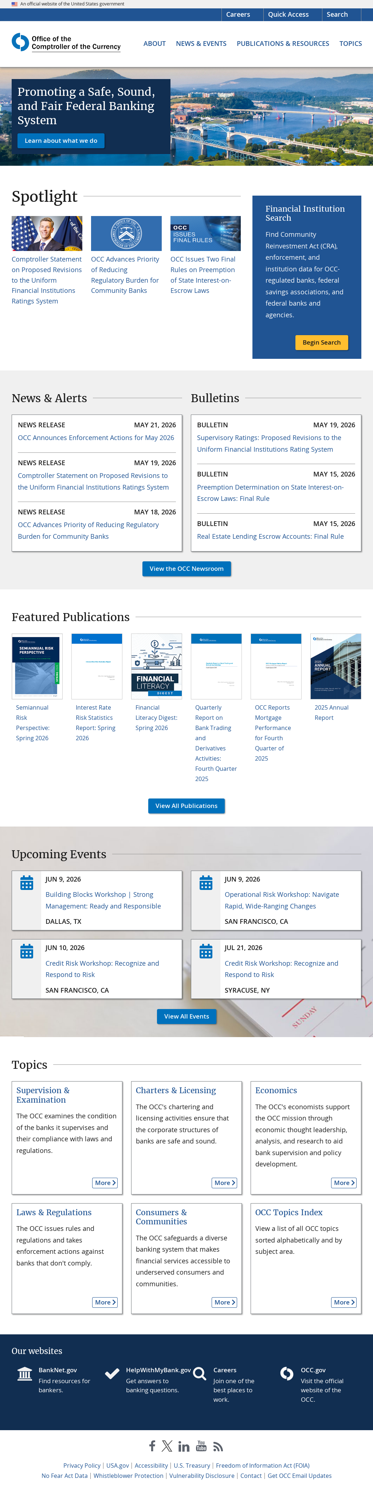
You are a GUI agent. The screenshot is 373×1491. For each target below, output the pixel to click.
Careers (238, 14)
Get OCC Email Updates (300, 1476)
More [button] (101, 1182)
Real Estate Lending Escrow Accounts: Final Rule (270, 536)
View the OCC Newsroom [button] (183, 568)
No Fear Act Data (65, 1476)
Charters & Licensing (176, 1090)
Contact (251, 1476)
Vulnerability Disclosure (202, 1476)
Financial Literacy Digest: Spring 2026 (156, 717)
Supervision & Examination (43, 1095)
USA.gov (117, 1465)
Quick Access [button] (288, 14)
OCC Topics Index (289, 1212)
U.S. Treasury (192, 1465)
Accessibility (151, 1465)
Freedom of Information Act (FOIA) (263, 1465)
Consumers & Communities (161, 1217)
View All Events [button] (183, 1016)
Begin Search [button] (322, 342)
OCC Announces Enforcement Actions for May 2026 (96, 437)
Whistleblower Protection (129, 1476)
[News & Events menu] (201, 43)
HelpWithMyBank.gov (153, 1370)
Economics (276, 1090)
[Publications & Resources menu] (283, 43)
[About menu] (154, 43)
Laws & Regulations (54, 1212)
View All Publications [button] (182, 805)
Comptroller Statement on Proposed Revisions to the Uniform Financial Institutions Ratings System (47, 280)
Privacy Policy (82, 1465)
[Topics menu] (350, 43)
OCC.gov (313, 1370)
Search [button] (337, 14)
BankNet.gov (58, 1370)
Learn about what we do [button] (61, 140)
